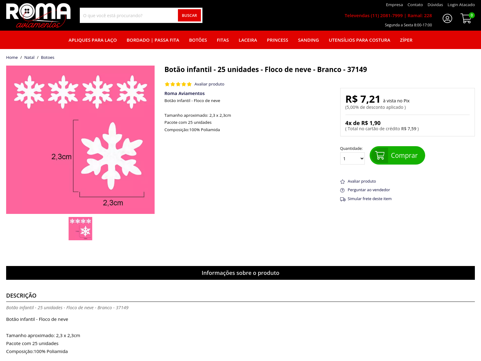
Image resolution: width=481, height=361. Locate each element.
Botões (198, 40)
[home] (38, 15)
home (12, 57)
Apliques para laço (92, 40)
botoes (47, 57)
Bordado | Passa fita (153, 40)
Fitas (223, 40)
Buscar (189, 15)
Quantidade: (352, 155)
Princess (277, 40)
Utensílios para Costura (359, 40)
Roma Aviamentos (184, 93)
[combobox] (141, 15)
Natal (29, 57)
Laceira (248, 40)
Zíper (406, 40)
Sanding (308, 40)
